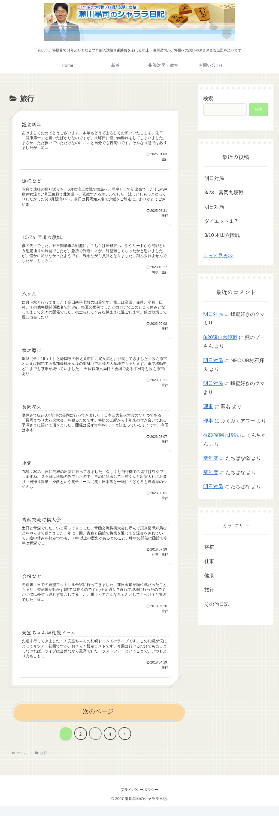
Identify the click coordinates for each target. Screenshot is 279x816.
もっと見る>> (218, 255)
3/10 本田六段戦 (222, 235)
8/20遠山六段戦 (220, 337)
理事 (208, 406)
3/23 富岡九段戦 (223, 192)
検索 (208, 98)
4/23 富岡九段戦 (221, 435)
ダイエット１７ (221, 221)
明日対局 (214, 178)
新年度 (210, 458)
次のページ (98, 720)
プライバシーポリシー (139, 799)
